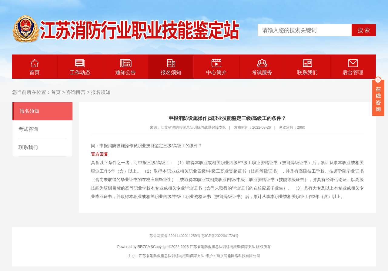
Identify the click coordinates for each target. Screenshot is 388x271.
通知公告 (125, 67)
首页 (34, 67)
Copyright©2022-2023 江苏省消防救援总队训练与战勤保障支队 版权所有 (212, 247)
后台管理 (353, 67)
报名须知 (171, 67)
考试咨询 (28, 129)
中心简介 (216, 67)
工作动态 (80, 67)
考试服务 (262, 67)
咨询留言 (75, 92)
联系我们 (307, 67)
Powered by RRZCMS (135, 247)
